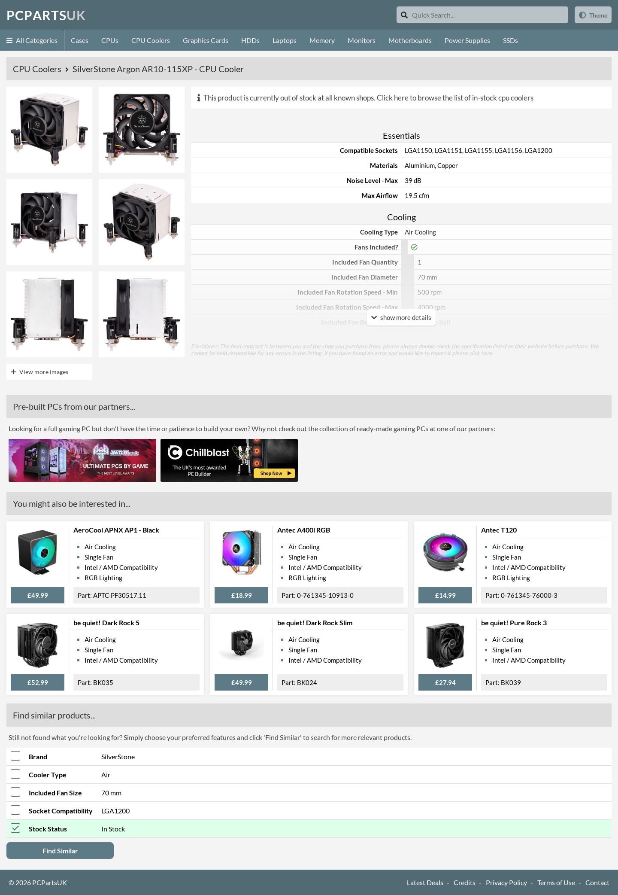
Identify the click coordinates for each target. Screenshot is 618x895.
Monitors (362, 40)
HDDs (250, 40)
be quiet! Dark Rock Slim (314, 622)
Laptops (285, 40)
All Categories (32, 40)
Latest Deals (425, 882)
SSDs (510, 40)
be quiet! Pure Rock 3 (514, 622)
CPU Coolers (150, 40)
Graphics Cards (205, 40)
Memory (322, 40)
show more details (401, 317)
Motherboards (410, 40)
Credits (465, 882)
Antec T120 (499, 530)
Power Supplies (467, 40)
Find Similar (60, 850)
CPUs (109, 40)
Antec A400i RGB (303, 530)
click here (480, 353)
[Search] (404, 14)
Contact (597, 882)
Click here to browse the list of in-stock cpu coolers (455, 97)
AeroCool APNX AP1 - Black (116, 530)
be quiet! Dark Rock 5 (106, 622)
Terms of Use (556, 882)
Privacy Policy (506, 882)
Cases (79, 40)
